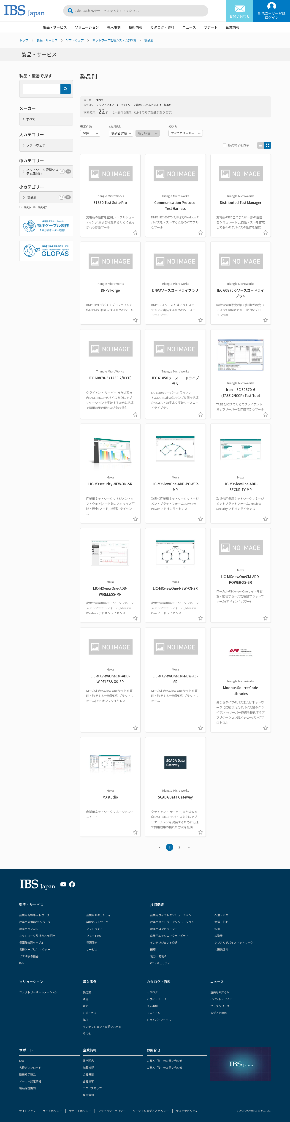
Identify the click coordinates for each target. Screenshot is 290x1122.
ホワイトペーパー (158, 999)
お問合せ (153, 1050)
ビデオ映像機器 (28, 956)
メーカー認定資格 (30, 1081)
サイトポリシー (52, 1111)
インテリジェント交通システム (102, 1026)
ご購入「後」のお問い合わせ (164, 1067)
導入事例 (114, 27)
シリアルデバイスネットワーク (233, 942)
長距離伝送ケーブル (31, 942)
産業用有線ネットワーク (34, 915)
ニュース (189, 27)
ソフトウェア (75, 40)
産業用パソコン (28, 929)
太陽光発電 (221, 949)
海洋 (85, 1019)
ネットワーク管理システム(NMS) (114, 40)
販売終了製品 (27, 1074)
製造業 (218, 935)
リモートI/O (93, 935)
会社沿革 (88, 1081)
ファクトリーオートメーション (38, 992)
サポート (211, 27)
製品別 (148, 40)
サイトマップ (27, 1111)
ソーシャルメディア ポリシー (151, 1111)
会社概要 (88, 1074)
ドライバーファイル (159, 1019)
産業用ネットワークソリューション (172, 922)
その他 (87, 1033)
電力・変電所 (158, 956)
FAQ (21, 1060)
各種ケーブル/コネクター (34, 949)
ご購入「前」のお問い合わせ (164, 1060)
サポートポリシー (80, 1111)
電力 (85, 1006)
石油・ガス (221, 915)
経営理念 (88, 1060)
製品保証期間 (27, 1088)
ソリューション (87, 27)
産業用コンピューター (164, 929)
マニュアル (153, 1013)
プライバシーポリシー (112, 1111)
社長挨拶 (88, 1067)
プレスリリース (219, 1006)
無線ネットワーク (97, 922)
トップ (23, 40)
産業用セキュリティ (98, 915)
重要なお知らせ (220, 992)
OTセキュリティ (160, 963)
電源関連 (91, 942)
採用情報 (88, 1095)
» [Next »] (189, 847)
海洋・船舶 (221, 922)
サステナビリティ (187, 1111)
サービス (91, 949)
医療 (153, 949)
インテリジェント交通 (164, 942)
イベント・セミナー (222, 999)
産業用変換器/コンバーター (36, 922)
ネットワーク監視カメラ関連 (37, 935)
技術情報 (135, 27)
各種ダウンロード (30, 1067)
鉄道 (217, 929)
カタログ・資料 (162, 27)
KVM (21, 963)
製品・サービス (55, 27)
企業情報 (232, 27)
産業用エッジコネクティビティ (169, 935)
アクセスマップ (92, 1088)
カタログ (152, 992)
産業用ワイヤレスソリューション (170, 915)
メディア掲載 (218, 1013)
